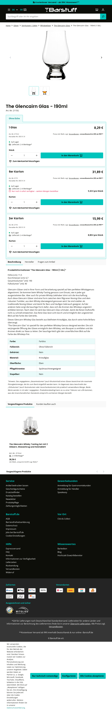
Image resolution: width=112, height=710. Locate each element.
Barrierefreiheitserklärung (18, 522)
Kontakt (9, 555)
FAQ (7, 552)
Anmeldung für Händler (68, 489)
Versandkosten (74, 134)
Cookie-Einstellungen (15, 535)
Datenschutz (11, 525)
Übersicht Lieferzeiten (80, 623)
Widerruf (10, 572)
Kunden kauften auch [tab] (46, 404)
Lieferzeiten (11, 562)
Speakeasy (62, 492)
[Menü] (9, 10)
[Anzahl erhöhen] (37, 155)
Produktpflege (12, 502)
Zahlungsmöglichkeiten (16, 506)
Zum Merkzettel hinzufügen (24, 161)
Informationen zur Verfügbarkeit (21, 558)
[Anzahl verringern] (12, 155)
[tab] (14, 262)
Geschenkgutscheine (15, 489)
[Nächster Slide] (101, 57)
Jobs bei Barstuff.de (15, 532)
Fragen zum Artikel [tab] (46, 262)
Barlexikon (62, 548)
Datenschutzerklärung (16, 708)
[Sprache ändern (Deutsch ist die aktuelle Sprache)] (16, 10)
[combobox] (53, 16)
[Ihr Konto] (103, 10)
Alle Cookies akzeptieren (92, 676)
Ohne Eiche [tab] (14, 118)
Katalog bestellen (14, 495)
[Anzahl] (24, 155)
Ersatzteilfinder (13, 492)
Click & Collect (64, 518)
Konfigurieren (69, 676)
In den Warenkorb (71, 155)
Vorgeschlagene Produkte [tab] (20, 404)
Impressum (11, 529)
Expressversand (13, 548)
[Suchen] (103, 16)
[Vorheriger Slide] (10, 57)
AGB (8, 518)
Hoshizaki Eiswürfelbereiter (70, 555)
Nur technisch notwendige (45, 676)
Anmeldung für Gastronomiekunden (74, 485)
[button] (34, 90)
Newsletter (11, 499)
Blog (60, 552)
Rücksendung (12, 565)
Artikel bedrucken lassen (17, 485)
